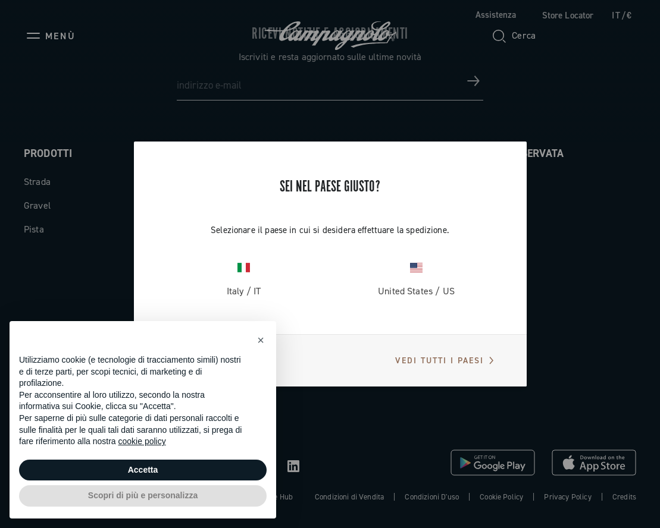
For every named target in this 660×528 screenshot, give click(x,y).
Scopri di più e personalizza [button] (143, 495)
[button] (260, 340)
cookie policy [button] (142, 441)
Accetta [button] (143, 469)
